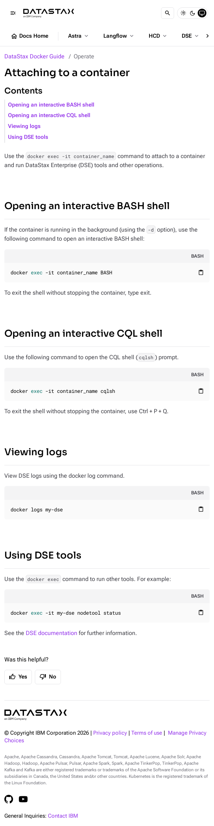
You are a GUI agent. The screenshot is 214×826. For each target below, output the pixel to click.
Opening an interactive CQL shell (49, 115)
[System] (202, 13)
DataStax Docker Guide (34, 56)
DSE (191, 36)
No (48, 676)
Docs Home (29, 36)
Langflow (119, 36)
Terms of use (146, 733)
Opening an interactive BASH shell (51, 105)
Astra (79, 36)
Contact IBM (63, 816)
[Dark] (192, 13)
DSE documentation (51, 633)
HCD (158, 36)
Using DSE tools (28, 137)
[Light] (183, 13)
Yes (18, 676)
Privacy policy (110, 733)
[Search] (167, 13)
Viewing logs (24, 126)
